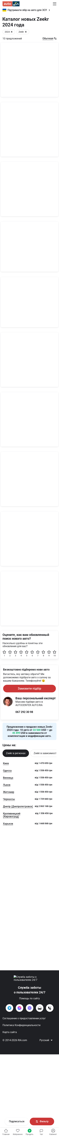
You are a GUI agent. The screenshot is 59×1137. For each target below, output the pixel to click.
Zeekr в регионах (15, 1015)
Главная (6, 1132)
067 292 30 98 (24, 974)
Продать (29, 1132)
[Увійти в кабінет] (18, 1132)
